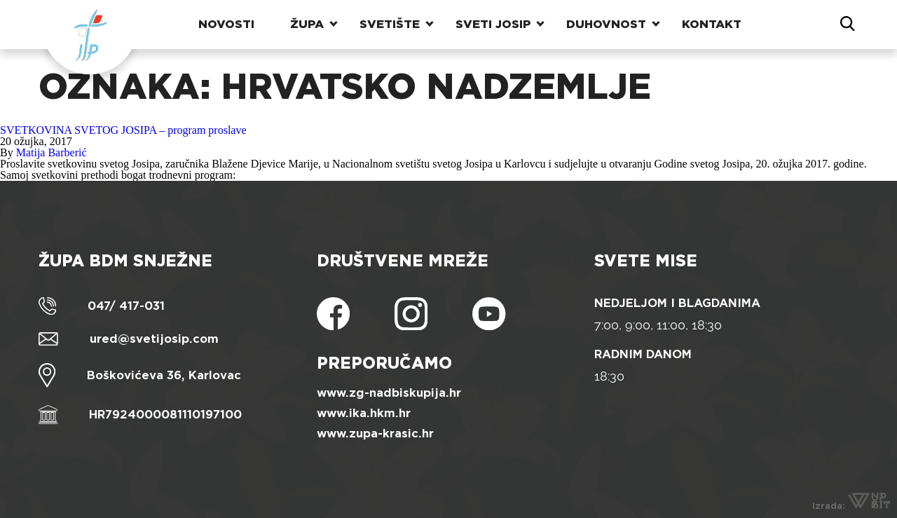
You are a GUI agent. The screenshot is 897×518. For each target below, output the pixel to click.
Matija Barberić (51, 152)
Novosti (226, 24)
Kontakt (711, 24)
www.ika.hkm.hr (364, 413)
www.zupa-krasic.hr (375, 433)
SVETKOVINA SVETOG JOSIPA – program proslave (123, 130)
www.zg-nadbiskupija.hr (389, 393)
